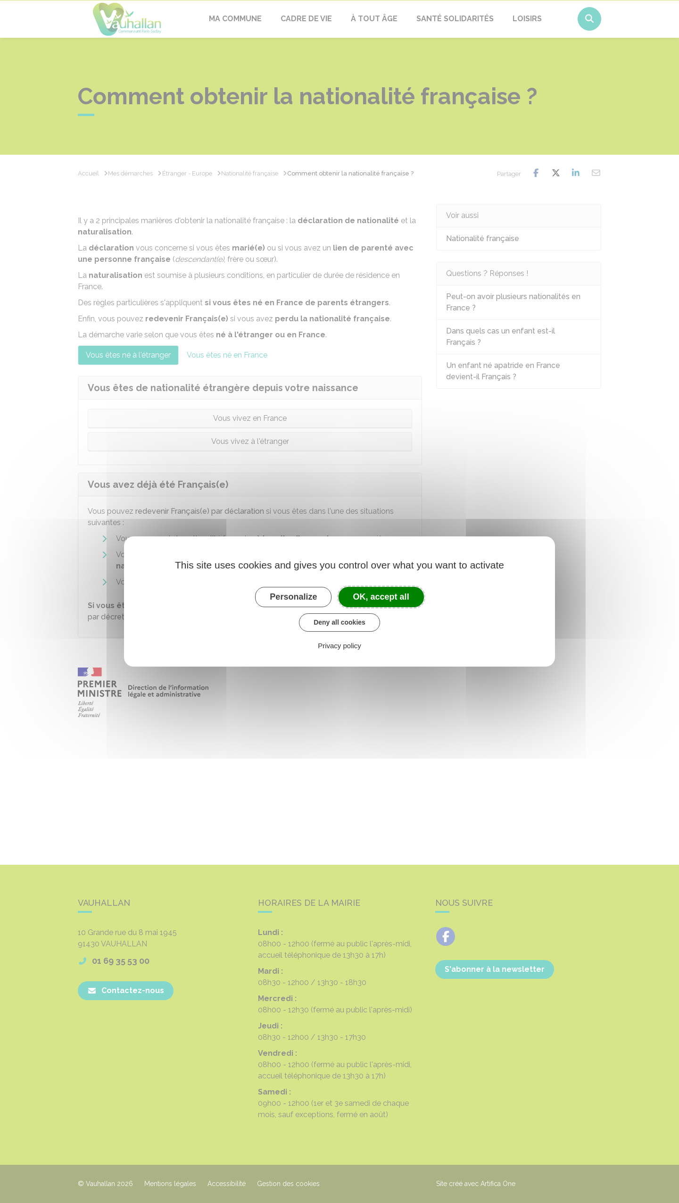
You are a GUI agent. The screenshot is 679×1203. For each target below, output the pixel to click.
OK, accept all (381, 597)
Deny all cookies (339, 622)
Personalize (293, 597)
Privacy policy (339, 646)
